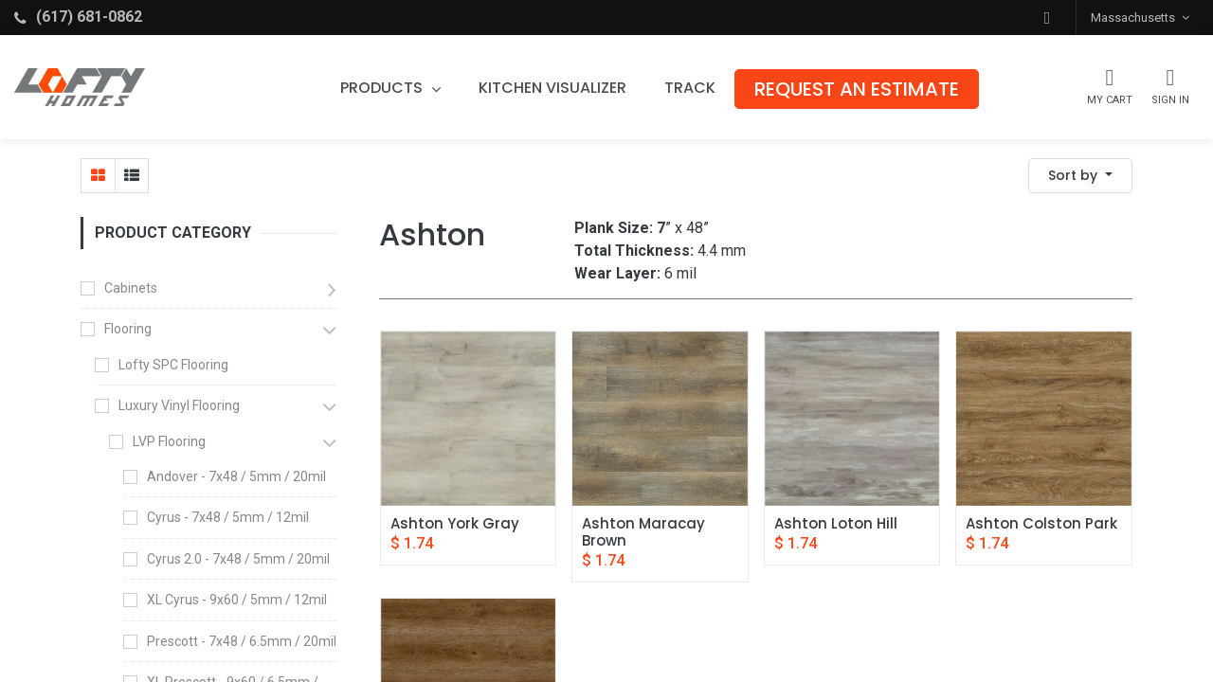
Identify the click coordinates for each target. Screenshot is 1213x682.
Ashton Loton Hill (835, 523)
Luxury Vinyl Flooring (179, 405)
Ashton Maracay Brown (645, 532)
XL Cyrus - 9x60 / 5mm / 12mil (237, 599)
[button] (1047, 17)
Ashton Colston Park (1041, 523)
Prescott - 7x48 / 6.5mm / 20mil (241, 641)
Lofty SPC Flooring (173, 364)
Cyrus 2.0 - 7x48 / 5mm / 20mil (238, 558)
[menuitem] (552, 88)
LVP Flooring (169, 441)
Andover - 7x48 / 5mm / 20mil (236, 476)
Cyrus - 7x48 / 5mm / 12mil (228, 517)
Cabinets (130, 288)
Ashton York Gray (454, 523)
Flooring (128, 328)
